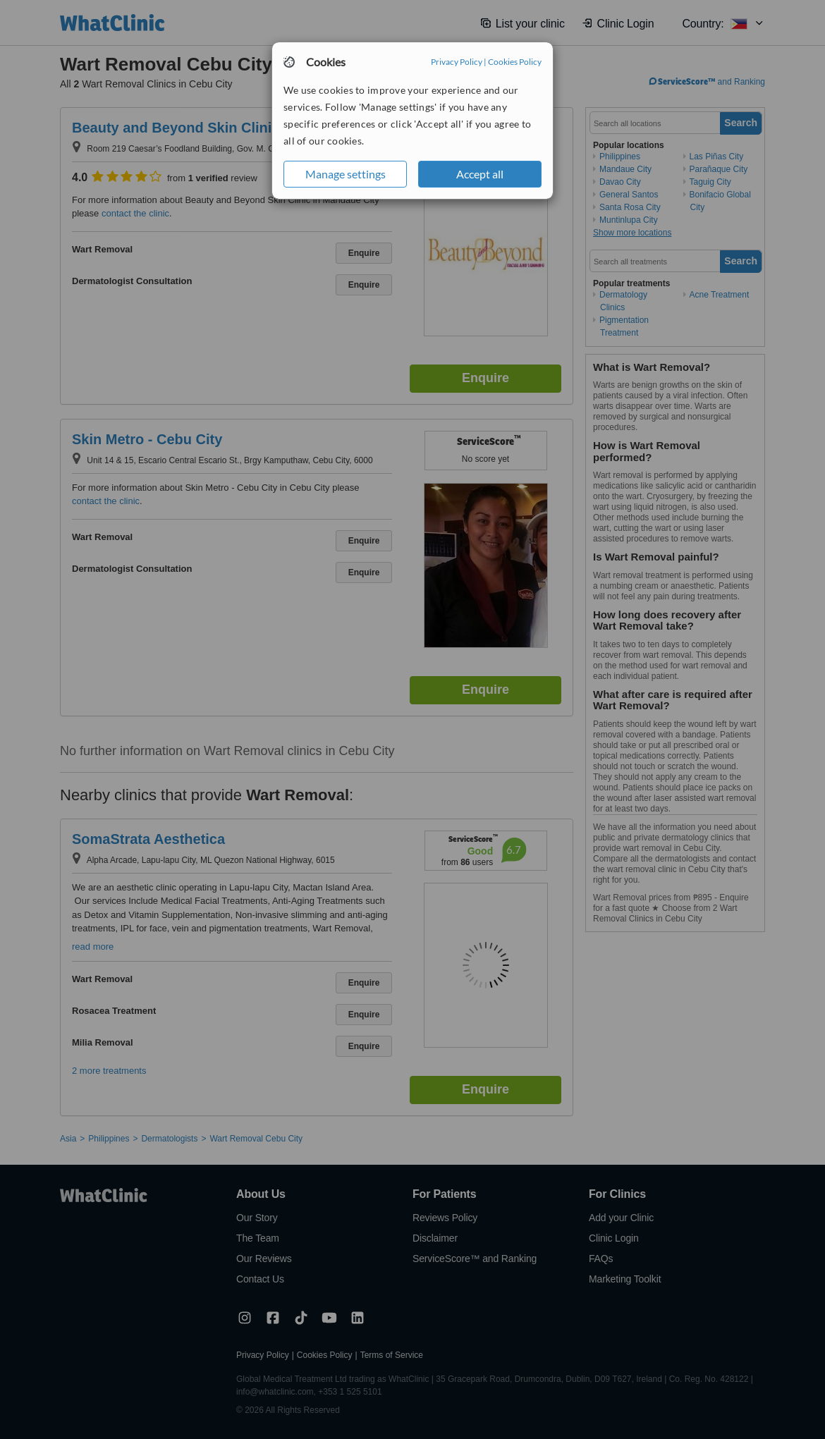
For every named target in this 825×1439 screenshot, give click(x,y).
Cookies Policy (515, 61)
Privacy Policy (456, 61)
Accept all (479, 173)
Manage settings (345, 173)
